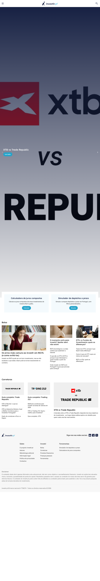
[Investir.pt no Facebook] (93, 435)
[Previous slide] (2, 152)
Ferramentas (44, 458)
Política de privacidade (27, 458)
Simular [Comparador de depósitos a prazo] (73, 308)
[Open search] (96, 3)
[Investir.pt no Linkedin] (89, 435)
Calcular (26, 308)
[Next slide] (97, 152)
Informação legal (25, 456)
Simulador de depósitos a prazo (69, 448)
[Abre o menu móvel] (3, 3)
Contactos (23, 461)
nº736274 (23, 488)
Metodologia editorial (27, 453)
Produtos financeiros (47, 453)
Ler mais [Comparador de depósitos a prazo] (8, 154)
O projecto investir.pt (26, 448)
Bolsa (42, 448)
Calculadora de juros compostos (69, 450)
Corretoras (43, 450)
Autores (22, 450)
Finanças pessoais (46, 456)
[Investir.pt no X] (96, 435)
